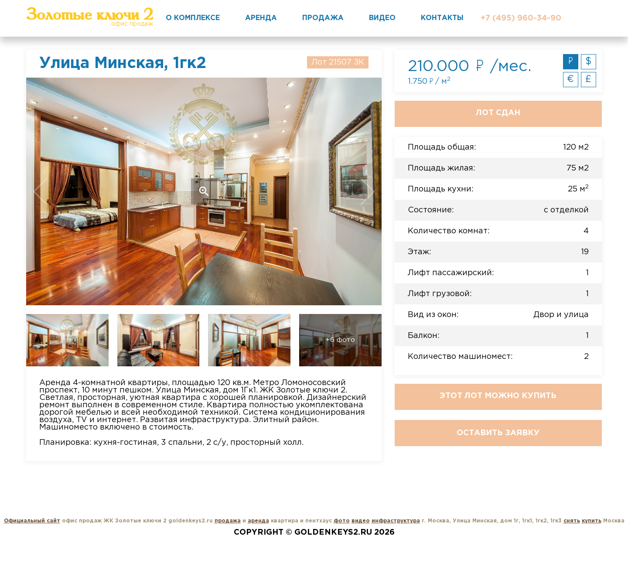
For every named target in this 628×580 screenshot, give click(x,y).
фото (342, 521)
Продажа (323, 18)
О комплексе (193, 18)
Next (346, 191)
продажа (228, 521)
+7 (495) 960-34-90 (521, 18)
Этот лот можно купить (498, 395)
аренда (258, 521)
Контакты (442, 18)
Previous (61, 191)
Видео (382, 18)
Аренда (261, 18)
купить (591, 521)
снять (571, 521)
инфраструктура (396, 521)
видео (361, 521)
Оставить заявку (498, 433)
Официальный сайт (32, 521)
